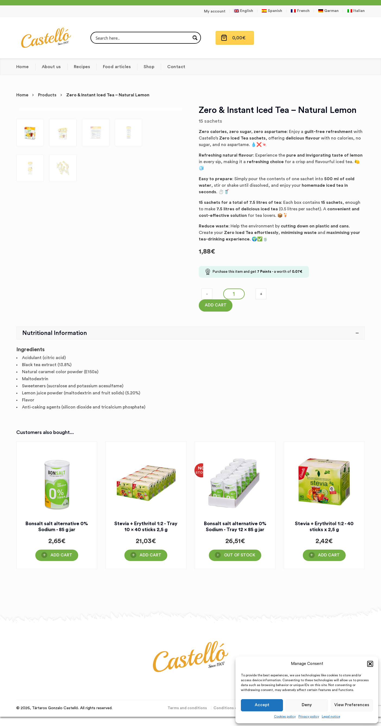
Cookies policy (285, 716)
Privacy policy (308, 716)
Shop (149, 67)
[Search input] (142, 38)
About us (51, 67)
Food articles (117, 67)
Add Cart (215, 305)
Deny (307, 705)
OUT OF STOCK (239, 588)
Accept (262, 705)
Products (47, 95)
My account (214, 11)
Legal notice (331, 716)
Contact (176, 67)
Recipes (82, 67)
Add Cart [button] (61, 588)
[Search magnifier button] (195, 38)
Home (22, 67)
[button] (370, 664)
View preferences (351, 705)
